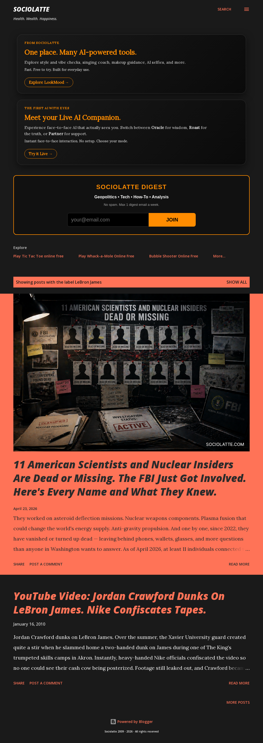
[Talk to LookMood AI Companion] (131, 132)
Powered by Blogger (131, 721)
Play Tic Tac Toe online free (38, 256)
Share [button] (19, 564)
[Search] (224, 9)
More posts (238, 702)
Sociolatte (31, 9)
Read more (239, 564)
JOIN (172, 219)
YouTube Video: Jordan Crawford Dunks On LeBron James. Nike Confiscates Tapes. (119, 603)
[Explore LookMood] (131, 64)
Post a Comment (46, 564)
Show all (237, 282)
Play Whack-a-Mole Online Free (106, 256)
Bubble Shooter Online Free (173, 256)
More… (219, 256)
